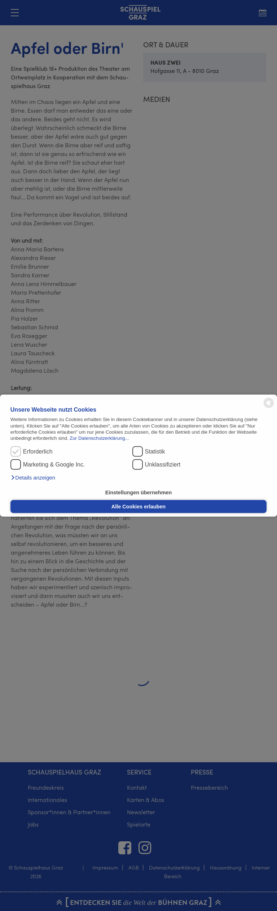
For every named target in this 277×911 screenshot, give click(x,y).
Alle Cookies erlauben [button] (138, 506)
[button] (32, 478)
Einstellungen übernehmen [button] (138, 492)
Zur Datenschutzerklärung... (99, 438)
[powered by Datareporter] (268, 407)
